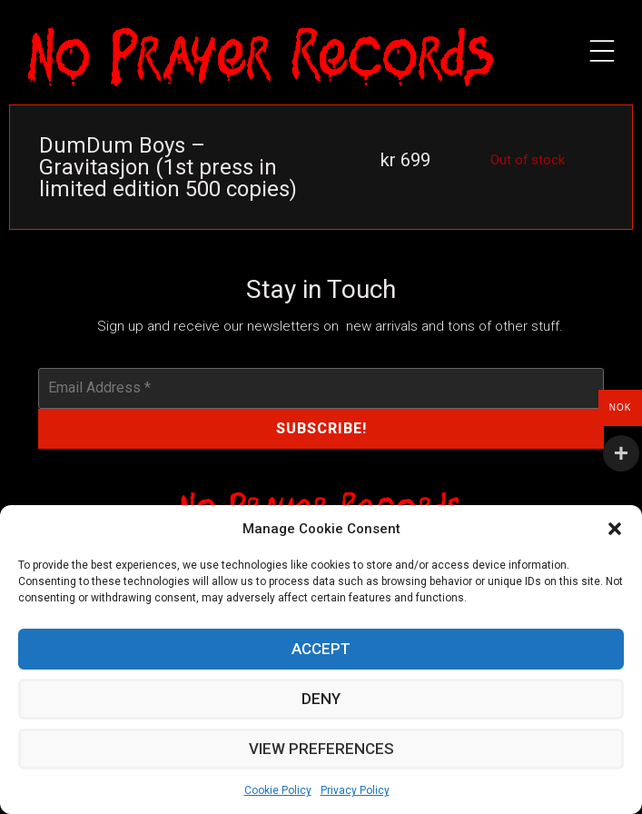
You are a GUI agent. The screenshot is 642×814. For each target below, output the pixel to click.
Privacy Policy (355, 790)
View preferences (321, 749)
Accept (321, 649)
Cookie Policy (277, 790)
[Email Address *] (320, 389)
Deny (321, 699)
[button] (615, 529)
